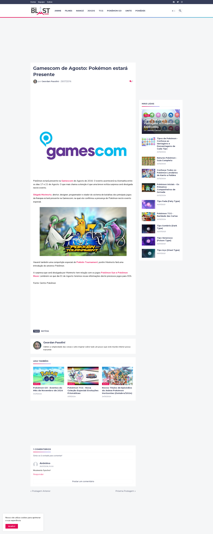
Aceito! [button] (11, 526)
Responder (38, 474)
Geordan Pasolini (54, 342)
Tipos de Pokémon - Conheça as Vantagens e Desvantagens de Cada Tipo (167, 143)
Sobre (49, 2)
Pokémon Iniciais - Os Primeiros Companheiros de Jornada (168, 188)
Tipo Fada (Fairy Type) (168, 201)
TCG (101, 11)
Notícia (45, 331)
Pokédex (140, 11)
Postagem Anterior (41, 491)
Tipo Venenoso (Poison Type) (165, 239)
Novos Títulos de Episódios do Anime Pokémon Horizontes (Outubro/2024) (117, 390)
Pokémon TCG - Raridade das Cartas (167, 214)
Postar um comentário (83, 481)
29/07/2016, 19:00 (47, 466)
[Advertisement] (106, 40)
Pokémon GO (114, 11)
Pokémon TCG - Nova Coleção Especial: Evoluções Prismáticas (83, 390)
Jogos (91, 11)
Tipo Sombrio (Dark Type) (167, 226)
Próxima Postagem (124, 491)
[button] (173, 11)
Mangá (80, 11)
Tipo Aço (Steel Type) (168, 250)
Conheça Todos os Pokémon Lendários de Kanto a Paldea (167, 173)
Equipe (41, 2)
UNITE (128, 11)
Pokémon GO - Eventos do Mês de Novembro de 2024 (48, 389)
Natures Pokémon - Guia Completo (167, 159)
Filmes (68, 11)
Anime (58, 11)
